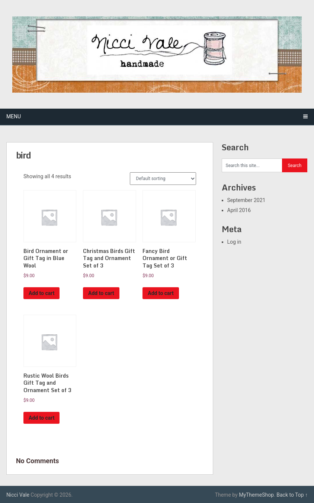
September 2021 (246, 200)
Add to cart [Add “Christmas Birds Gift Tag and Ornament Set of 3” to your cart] (101, 293)
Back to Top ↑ (292, 495)
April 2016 (239, 210)
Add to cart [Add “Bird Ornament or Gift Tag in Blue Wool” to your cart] (42, 293)
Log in (234, 242)
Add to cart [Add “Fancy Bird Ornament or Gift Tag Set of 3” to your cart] (161, 293)
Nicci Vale (17, 495)
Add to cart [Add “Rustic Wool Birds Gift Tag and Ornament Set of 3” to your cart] (42, 418)
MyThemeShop (256, 495)
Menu (13, 116)
